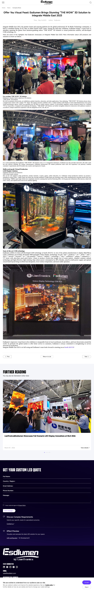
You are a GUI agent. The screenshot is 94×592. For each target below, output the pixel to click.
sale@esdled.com (9, 573)
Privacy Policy (22, 505)
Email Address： (8, 486)
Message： (6, 495)
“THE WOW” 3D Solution (10, 99)
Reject (86, 587)
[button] (44, 452)
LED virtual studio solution (10, 174)
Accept (87, 582)
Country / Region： (9, 481)
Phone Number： (9, 490)
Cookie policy (49, 585)
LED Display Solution (10, 171)
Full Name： (7, 476)
